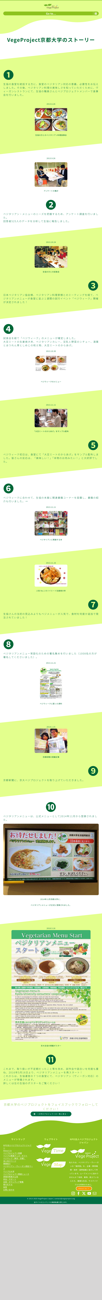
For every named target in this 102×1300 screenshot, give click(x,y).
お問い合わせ (8, 1189)
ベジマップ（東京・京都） (14, 1158)
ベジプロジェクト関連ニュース (16, 1174)
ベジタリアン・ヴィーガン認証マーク (18, 1167)
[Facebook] (78, 1193)
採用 (5, 1187)
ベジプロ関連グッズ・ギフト (15, 1155)
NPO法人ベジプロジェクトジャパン (17, 1146)
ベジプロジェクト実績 (12, 1153)
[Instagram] (73, 1193)
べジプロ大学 (8, 1171)
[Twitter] (84, 1193)
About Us (7, 1150)
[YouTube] (89, 1193)
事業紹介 (7, 1163)
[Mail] (94, 1193)
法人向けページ (9, 1161)
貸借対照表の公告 (10, 1176)
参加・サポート (9, 1179)
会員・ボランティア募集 (13, 1182)
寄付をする (8, 1184)
